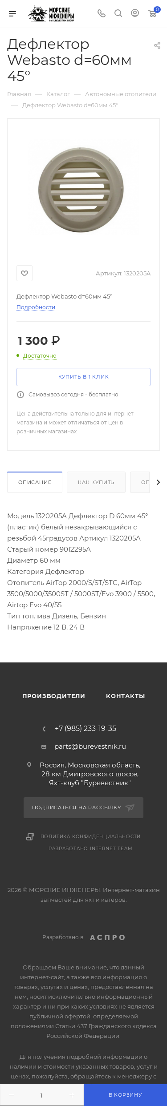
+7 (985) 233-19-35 (85, 728)
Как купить (96, 482)
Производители (54, 695)
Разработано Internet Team (90, 849)
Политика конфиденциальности (91, 837)
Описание (34, 482)
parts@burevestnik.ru (90, 746)
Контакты (125, 695)
